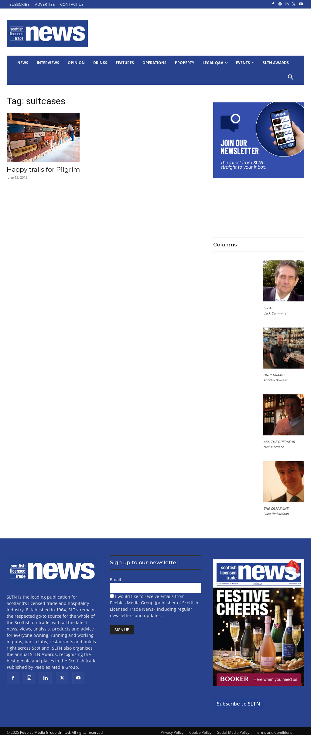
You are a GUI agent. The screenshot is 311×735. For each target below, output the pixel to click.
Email (115, 579)
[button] (290, 77)
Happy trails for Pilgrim (43, 169)
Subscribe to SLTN (238, 703)
